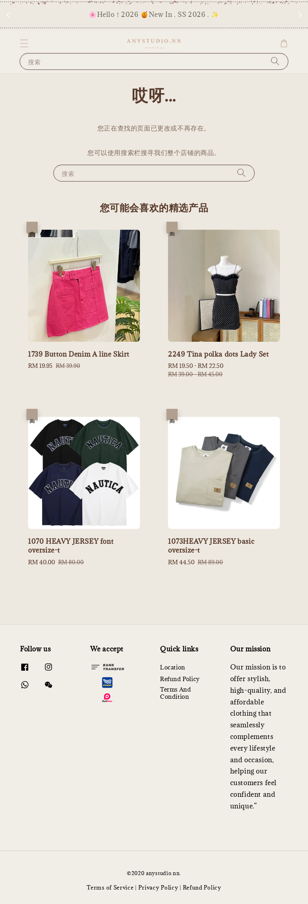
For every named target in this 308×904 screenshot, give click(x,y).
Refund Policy (180, 679)
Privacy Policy (158, 887)
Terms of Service (110, 887)
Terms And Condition (175, 693)
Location (172, 667)
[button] (24, 43)
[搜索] (275, 61)
